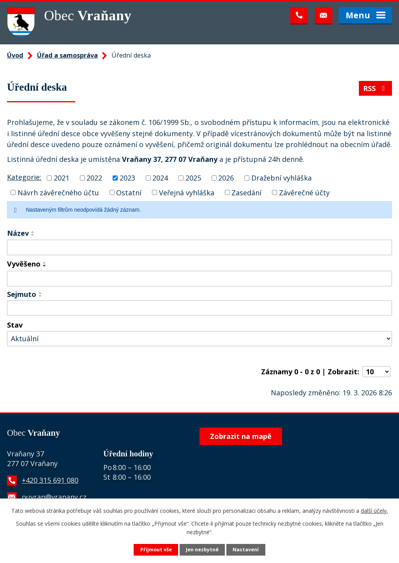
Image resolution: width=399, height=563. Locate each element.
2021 (61, 177)
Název (18, 233)
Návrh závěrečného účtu (58, 192)
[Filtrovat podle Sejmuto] (199, 308)
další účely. (374, 510)
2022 (94, 177)
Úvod (15, 55)
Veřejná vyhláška (186, 192)
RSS (375, 88)
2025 (193, 177)
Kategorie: (24, 177)
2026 (226, 177)
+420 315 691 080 (50, 480)
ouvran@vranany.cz (54, 497)
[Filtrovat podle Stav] (199, 338)
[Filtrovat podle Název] (199, 247)
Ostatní (128, 192)
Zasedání (246, 192)
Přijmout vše (156, 549)
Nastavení (246, 549)
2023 (127, 177)
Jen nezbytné (202, 549)
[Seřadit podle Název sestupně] (33, 235)
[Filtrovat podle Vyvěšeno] (199, 278)
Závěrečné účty (304, 192)
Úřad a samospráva (67, 55)
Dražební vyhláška (281, 177)
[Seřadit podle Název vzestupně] (33, 231)
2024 (160, 177)
